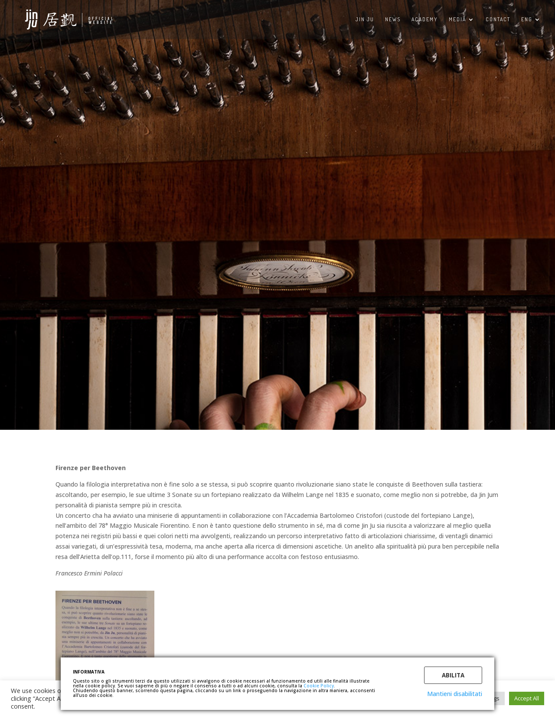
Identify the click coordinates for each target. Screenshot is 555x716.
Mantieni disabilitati (454, 694)
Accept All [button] (526, 698)
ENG (526, 19)
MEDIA (457, 19)
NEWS (393, 19)
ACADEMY (424, 19)
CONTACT (498, 19)
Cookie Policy (319, 686)
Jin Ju (365, 19)
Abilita (453, 675)
